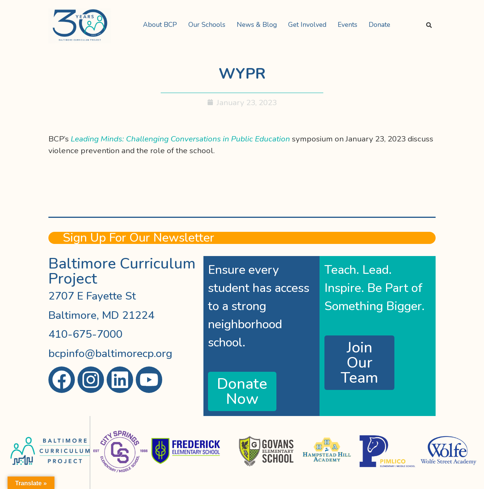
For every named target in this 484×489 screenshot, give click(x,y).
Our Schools (206, 24)
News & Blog (257, 24)
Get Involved (307, 24)
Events (347, 24)
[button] (162, 25)
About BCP (160, 24)
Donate (379, 24)
